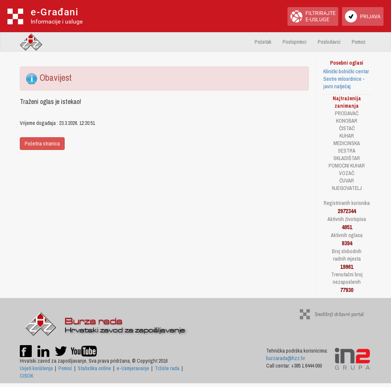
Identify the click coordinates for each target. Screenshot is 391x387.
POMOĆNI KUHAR (347, 165)
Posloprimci (295, 42)
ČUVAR (346, 180)
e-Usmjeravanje (133, 368)
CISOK (26, 375)
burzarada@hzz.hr (285, 358)
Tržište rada (167, 368)
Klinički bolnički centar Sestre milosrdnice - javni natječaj (346, 79)
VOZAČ (346, 173)
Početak (263, 42)
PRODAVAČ (346, 113)
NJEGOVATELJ (347, 188)
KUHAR (346, 135)
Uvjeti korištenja (36, 368)
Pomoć (359, 42)
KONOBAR (346, 120)
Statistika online (94, 368)
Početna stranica (42, 143)
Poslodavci (329, 42)
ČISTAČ (347, 128)
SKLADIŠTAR (346, 158)
